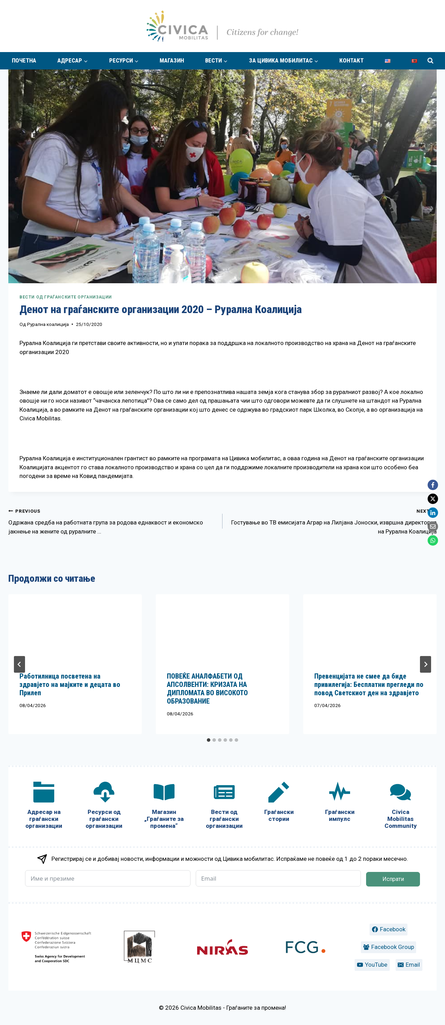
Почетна (24, 60)
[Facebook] (433, 485)
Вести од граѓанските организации (65, 297)
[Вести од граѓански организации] (224, 807)
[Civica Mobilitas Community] (400, 807)
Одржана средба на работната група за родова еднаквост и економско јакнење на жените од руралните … (112, 520)
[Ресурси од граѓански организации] (104, 807)
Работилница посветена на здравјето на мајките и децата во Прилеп (69, 684)
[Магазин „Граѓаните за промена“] (164, 807)
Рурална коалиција (48, 324)
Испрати (393, 879)
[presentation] (75, 627)
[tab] (208, 740)
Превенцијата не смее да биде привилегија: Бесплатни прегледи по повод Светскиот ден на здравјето (368, 684)
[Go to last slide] (19, 664)
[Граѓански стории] (279, 803)
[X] (433, 499)
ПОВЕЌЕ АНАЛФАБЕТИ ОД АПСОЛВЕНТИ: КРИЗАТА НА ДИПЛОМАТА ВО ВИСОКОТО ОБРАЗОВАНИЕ (207, 688)
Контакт (351, 60)
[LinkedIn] (433, 512)
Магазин (172, 60)
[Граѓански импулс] (339, 803)
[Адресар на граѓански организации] (44, 807)
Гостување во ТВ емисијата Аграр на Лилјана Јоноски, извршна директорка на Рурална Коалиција (332, 520)
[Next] (425, 664)
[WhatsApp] (433, 540)
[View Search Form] (430, 60)
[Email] (433, 526)
